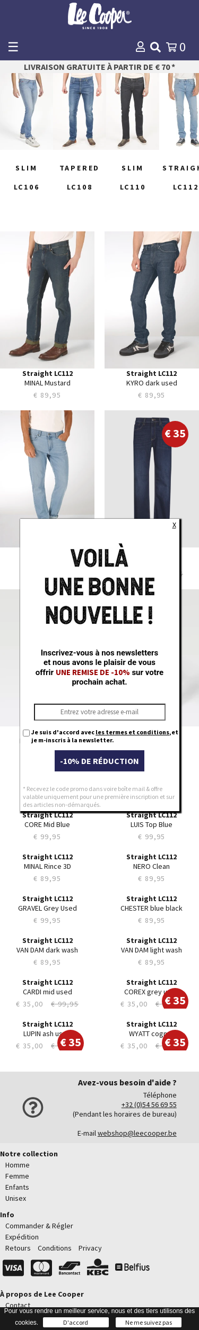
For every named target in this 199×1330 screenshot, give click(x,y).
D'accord (75, 1322)
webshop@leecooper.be (137, 1133)
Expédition (22, 1237)
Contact (17, 1305)
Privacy (90, 1248)
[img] (155, 47)
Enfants (17, 1187)
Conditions (55, 1248)
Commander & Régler (39, 1225)
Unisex (15, 1198)
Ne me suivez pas (148, 1322)
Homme (17, 1165)
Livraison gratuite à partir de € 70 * (99, 66)
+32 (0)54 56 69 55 (149, 1104)
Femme (17, 1176)
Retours (18, 1248)
